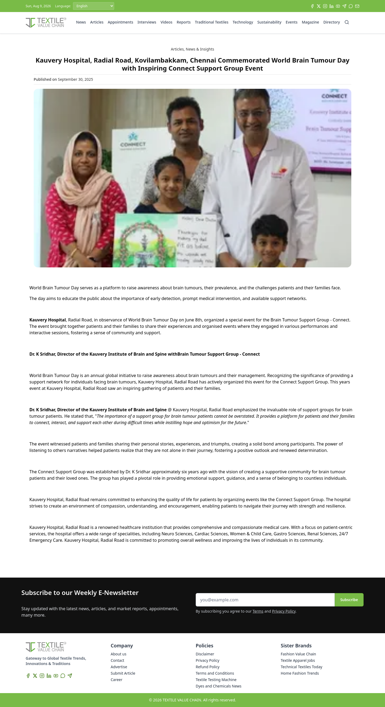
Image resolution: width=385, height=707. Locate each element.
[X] (319, 6)
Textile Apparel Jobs (298, 660)
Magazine (310, 22)
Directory (332, 22)
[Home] (46, 22)
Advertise (119, 666)
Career (116, 679)
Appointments (120, 22)
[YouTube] (338, 6)
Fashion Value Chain (298, 653)
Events (292, 22)
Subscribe (349, 599)
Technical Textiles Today (301, 666)
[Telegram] (344, 6)
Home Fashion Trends (300, 673)
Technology (243, 22)
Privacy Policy (284, 611)
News (81, 22)
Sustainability (269, 22)
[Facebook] (312, 6)
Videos (166, 22)
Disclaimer (205, 653)
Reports (184, 22)
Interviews (146, 22)
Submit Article (123, 673)
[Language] (93, 6)
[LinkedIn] (331, 6)
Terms (258, 611)
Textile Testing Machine (216, 679)
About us (118, 653)
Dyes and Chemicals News (218, 686)
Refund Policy (208, 666)
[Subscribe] (357, 6)
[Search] (346, 22)
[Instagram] (325, 6)
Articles (96, 22)
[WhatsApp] (351, 6)
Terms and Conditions (215, 673)
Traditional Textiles (211, 22)
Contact (117, 660)
